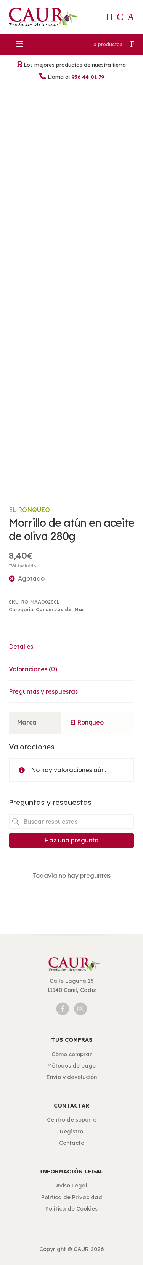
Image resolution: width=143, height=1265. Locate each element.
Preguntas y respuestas (43, 691)
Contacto (71, 1142)
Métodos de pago (71, 1065)
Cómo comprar (71, 1054)
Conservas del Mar (60, 609)
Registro (71, 1131)
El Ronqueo (29, 509)
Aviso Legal (71, 1185)
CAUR (81, 1249)
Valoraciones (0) (33, 669)
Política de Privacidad (71, 1197)
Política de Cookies (71, 1208)
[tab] (72, 647)
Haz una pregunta (71, 840)
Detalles (21, 646)
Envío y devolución (72, 1077)
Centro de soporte (71, 1119)
